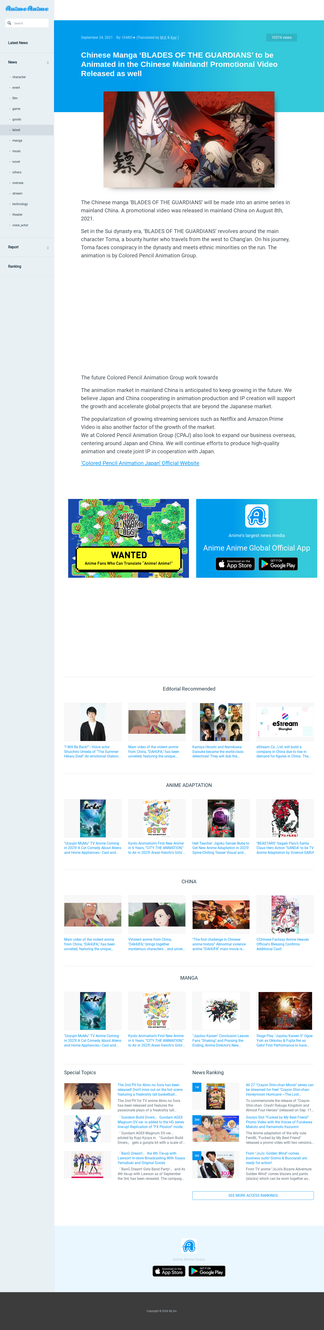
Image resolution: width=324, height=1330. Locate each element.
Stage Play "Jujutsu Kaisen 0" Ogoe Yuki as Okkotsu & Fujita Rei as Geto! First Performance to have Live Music (284, 1041)
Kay (174, 37)
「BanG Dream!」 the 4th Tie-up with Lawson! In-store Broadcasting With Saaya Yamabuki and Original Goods (151, 1158)
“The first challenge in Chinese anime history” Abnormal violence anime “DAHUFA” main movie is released (219, 944)
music (16, 151)
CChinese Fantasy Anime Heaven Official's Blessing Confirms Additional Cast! (282, 944)
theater (17, 214)
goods (16, 119)
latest (16, 130)
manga (17, 140)
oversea (17, 183)
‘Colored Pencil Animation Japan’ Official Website (140, 463)
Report (13, 247)
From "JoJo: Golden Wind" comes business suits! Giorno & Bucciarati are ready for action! (276, 1158)
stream (17, 193)
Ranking (14, 266)
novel (16, 161)
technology (20, 204)
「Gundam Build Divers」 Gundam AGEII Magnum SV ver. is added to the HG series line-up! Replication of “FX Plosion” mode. (151, 1122)
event (16, 87)
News (12, 62)
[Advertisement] (186, 10)
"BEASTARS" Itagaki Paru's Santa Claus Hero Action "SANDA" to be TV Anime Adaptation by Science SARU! (285, 848)
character (19, 77)
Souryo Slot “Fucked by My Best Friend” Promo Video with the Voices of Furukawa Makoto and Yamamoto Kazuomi (279, 1122)
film (15, 98)
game (16, 109)
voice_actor (20, 225)
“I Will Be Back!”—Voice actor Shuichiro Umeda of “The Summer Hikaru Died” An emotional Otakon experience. (91, 752)
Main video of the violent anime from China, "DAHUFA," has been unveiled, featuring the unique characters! (153, 752)
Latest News (18, 43)
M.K (163, 37)
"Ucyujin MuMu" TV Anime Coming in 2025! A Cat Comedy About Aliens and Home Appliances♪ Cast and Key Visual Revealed (92, 848)
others (16, 172)
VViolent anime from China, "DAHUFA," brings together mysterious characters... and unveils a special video (156, 944)
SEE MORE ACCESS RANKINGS (253, 1195)
